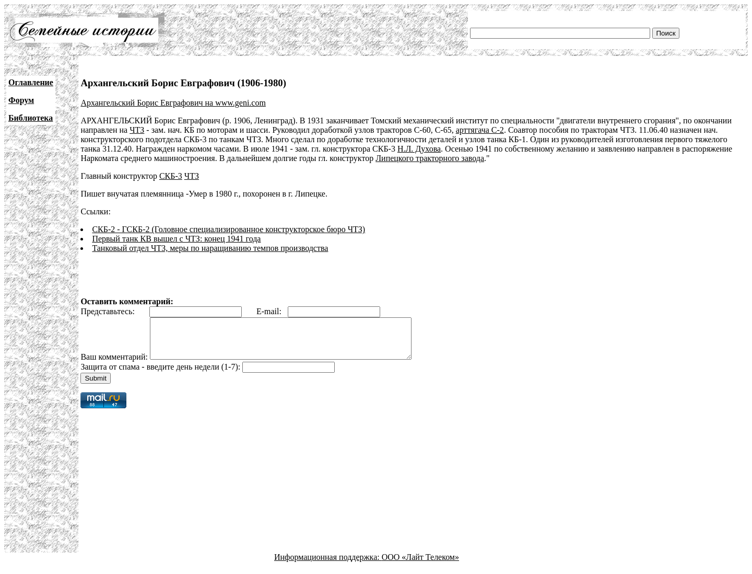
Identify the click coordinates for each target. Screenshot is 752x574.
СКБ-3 (170, 175)
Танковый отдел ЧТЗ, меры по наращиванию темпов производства (210, 248)
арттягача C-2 (480, 129)
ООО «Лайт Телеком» (420, 564)
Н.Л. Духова (419, 148)
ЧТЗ (137, 129)
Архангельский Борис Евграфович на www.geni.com (173, 102)
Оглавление (30, 82)
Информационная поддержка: (328, 564)
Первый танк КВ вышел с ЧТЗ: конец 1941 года (176, 238)
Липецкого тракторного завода (429, 158)
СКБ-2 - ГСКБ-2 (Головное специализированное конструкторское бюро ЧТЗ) (228, 229)
